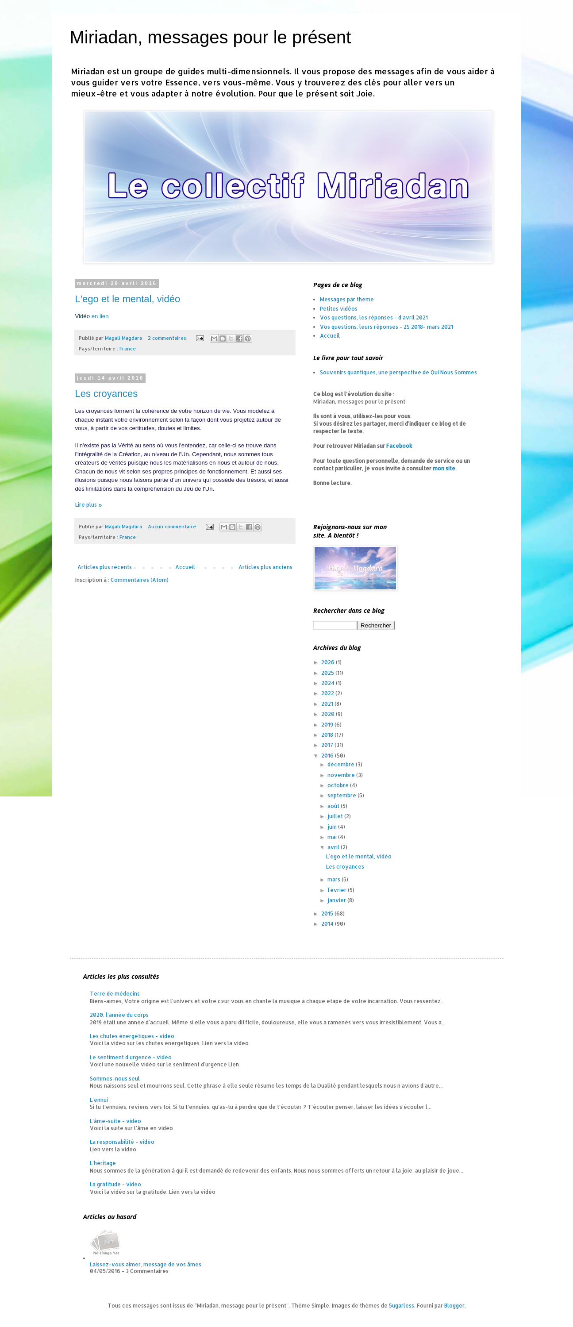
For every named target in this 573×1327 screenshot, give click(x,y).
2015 (328, 913)
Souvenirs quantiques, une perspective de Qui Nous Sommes (398, 372)
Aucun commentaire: (173, 526)
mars (334, 879)
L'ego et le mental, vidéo (128, 298)
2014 (328, 923)
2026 (328, 662)
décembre (341, 764)
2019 (328, 724)
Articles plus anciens (265, 567)
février (337, 890)
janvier (337, 900)
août (334, 806)
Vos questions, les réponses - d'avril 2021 (374, 317)
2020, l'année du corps (119, 1015)
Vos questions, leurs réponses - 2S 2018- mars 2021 (386, 326)
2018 (328, 734)
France (127, 349)
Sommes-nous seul (115, 1078)
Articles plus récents (104, 567)
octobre (338, 785)
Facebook (399, 445)
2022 (328, 693)
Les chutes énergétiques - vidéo (132, 1036)
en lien (100, 316)
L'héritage (103, 1163)
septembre (342, 795)
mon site (444, 468)
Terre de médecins (115, 993)
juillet (335, 816)
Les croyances (106, 393)
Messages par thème (347, 299)
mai (332, 837)
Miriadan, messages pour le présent (210, 37)
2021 (328, 703)
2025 (328, 672)
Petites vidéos (339, 308)
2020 (328, 714)
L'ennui (99, 1099)
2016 (328, 755)
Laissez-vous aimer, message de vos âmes (145, 1264)
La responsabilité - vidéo (122, 1142)
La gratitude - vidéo (115, 1184)
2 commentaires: (168, 338)
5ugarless (401, 1305)
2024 (328, 683)
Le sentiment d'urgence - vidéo (131, 1057)
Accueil (185, 567)
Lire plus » (88, 504)
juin (332, 826)
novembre (341, 775)
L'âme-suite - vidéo (115, 1121)
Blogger (454, 1305)
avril (334, 847)
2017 (328, 745)
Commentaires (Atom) (140, 580)
